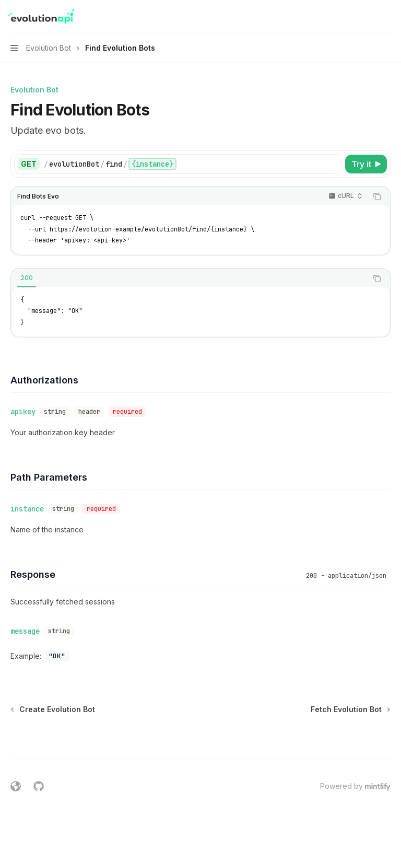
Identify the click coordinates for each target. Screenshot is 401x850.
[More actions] (387, 16)
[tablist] (189, 278)
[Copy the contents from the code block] (377, 196)
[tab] (26, 278)
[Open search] (367, 16)
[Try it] (366, 164)
